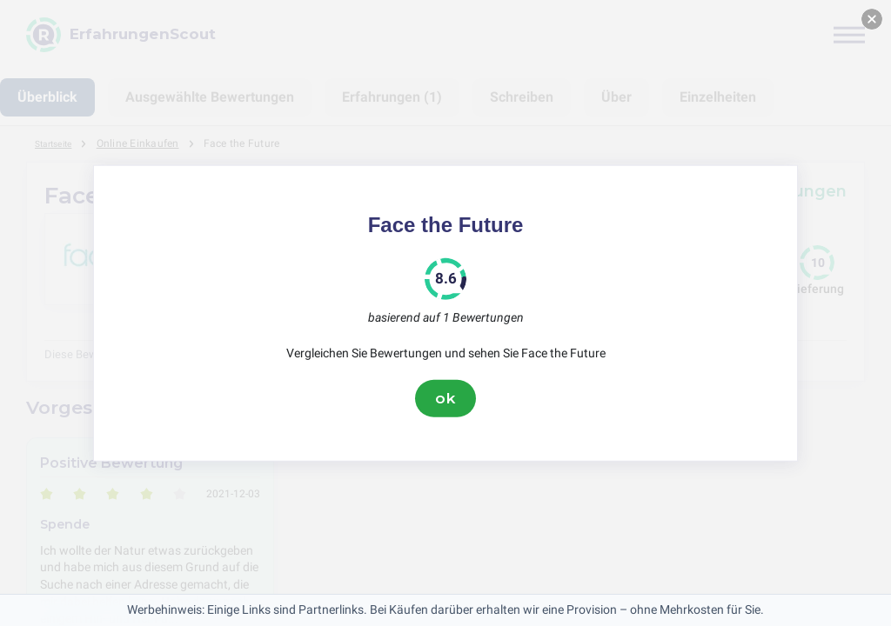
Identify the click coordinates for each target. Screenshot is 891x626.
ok (445, 398)
